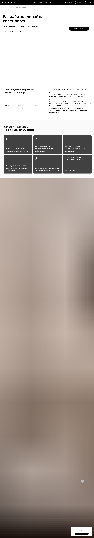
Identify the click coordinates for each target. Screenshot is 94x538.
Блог (54, 2)
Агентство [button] (47, 2)
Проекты (35, 2)
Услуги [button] (40, 2)
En (88, 2)
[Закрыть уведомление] (91, 528)
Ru (91, 2)
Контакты (59, 2)
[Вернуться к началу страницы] (82, 481)
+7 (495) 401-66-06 (69, 2)
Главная (5, 7)
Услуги (10, 7)
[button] (80, 2)
